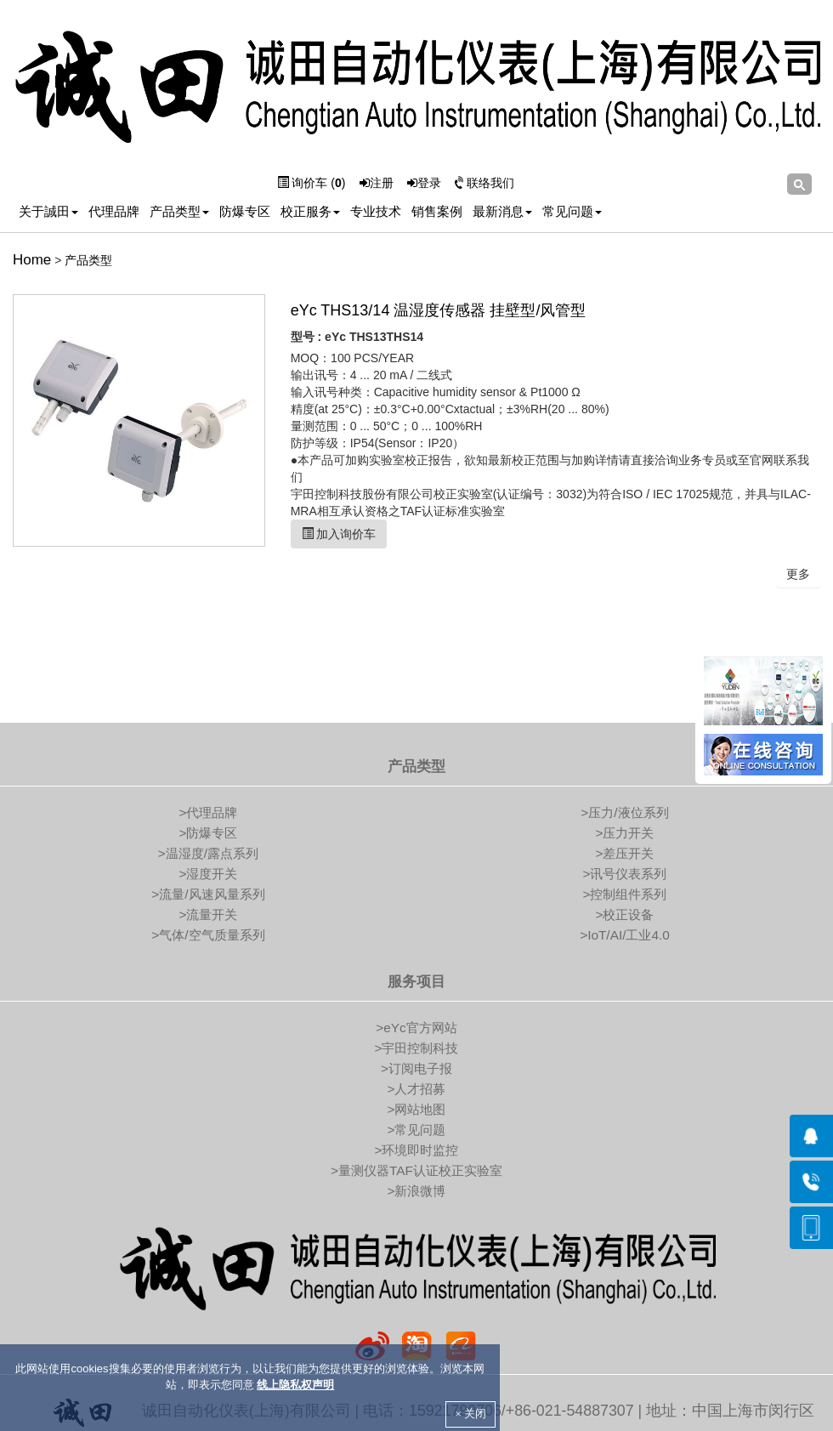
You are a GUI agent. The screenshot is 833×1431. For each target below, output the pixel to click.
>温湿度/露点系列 (208, 853)
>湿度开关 (208, 873)
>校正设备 (625, 914)
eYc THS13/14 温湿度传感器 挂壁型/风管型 (438, 310)
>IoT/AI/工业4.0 (625, 935)
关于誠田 (48, 211)
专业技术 (375, 211)
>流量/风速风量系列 (207, 894)
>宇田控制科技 (417, 1048)
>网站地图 (417, 1109)
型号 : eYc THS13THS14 (357, 337)
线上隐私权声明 (295, 1384)
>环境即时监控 (417, 1150)
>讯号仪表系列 (625, 873)
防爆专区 (244, 211)
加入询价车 (339, 534)
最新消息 (502, 211)
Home (32, 260)
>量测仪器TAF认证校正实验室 (416, 1170)
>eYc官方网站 (416, 1027)
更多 (798, 574)
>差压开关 (625, 853)
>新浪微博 (417, 1191)
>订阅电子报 (416, 1068)
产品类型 (179, 211)
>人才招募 (417, 1089)
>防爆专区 (208, 833)
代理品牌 (113, 211)
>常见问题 (417, 1129)
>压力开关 (625, 833)
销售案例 (436, 211)
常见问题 (572, 211)
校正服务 (310, 211)
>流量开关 (208, 914)
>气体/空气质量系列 (207, 935)
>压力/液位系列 (624, 812)
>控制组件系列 (625, 894)
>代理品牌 (208, 812)
